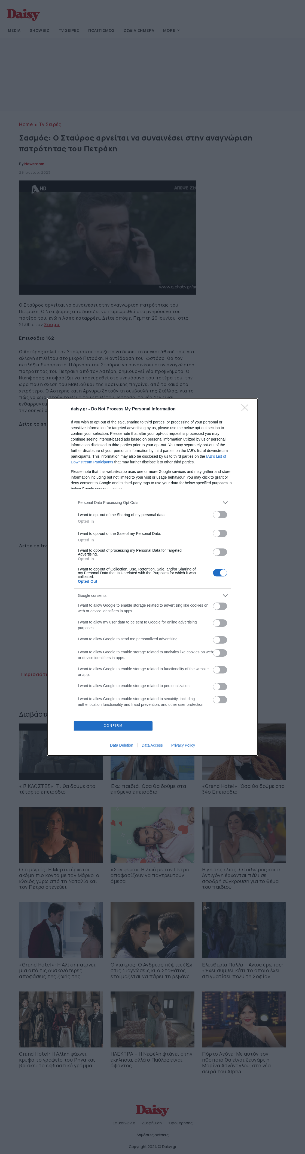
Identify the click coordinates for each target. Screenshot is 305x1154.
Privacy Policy (183, 745)
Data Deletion (121, 745)
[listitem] (152, 503)
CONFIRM (113, 726)
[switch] (220, 514)
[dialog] (152, 577)
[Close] (247, 409)
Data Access (152, 745)
